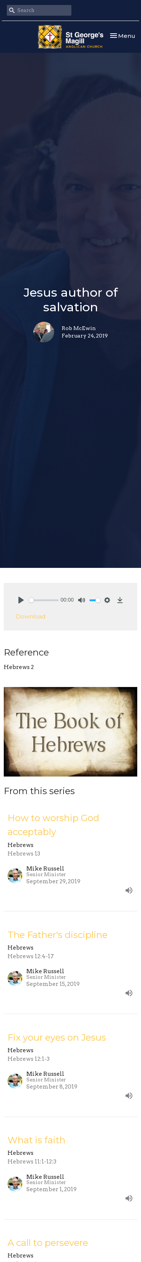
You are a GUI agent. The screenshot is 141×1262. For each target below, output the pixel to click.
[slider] (44, 600)
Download (30, 616)
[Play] (21, 600)
